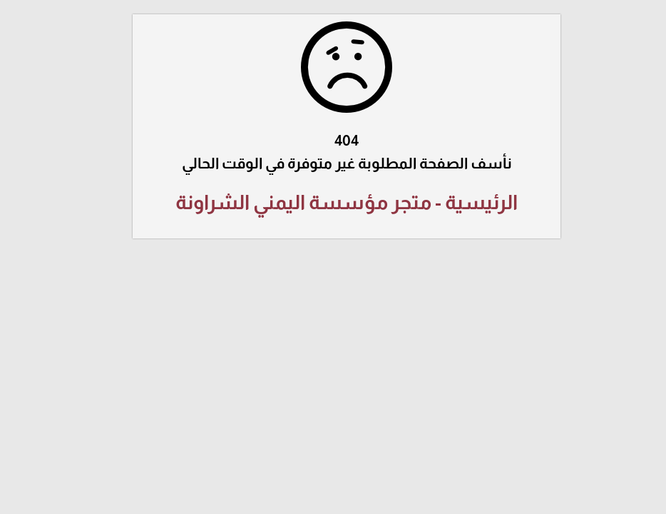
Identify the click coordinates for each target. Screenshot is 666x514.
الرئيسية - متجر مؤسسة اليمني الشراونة (333, 202)
